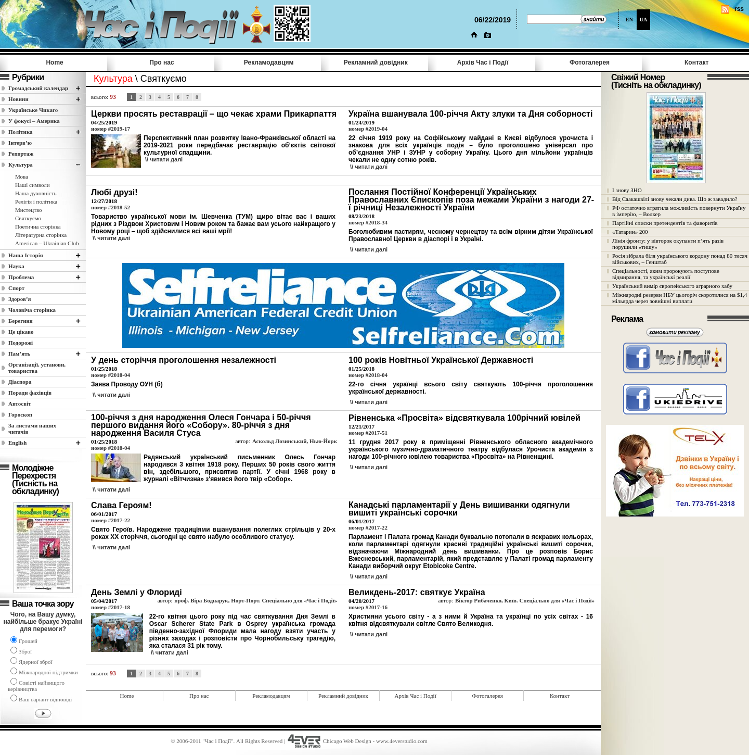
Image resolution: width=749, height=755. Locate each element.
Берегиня (20, 321)
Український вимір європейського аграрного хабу (672, 286)
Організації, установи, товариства (37, 367)
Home (54, 62)
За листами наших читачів (32, 428)
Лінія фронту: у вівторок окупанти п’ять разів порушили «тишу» (668, 243)
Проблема (21, 277)
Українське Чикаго (33, 110)
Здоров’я (19, 299)
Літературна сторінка (41, 235)
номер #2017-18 (110, 607)
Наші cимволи (32, 185)
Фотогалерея (590, 62)
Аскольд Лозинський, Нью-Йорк (294, 441)
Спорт (16, 288)
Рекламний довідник (376, 62)
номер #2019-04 (368, 128)
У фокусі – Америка (34, 121)
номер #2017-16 (368, 607)
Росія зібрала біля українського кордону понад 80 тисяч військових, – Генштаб (679, 259)
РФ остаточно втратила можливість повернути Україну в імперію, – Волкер (678, 211)
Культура (20, 164)
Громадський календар (38, 88)
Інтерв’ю (20, 143)
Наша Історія (25, 255)
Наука (16, 266)
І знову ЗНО (627, 190)
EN (629, 19)
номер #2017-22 (110, 520)
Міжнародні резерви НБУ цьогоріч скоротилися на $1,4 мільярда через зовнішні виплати (679, 298)
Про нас (161, 62)
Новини (18, 99)
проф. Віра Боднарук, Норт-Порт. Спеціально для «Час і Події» (255, 600)
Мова (21, 176)
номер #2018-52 (110, 207)
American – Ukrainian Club (47, 243)
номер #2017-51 (368, 433)
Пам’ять (19, 353)
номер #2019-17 (110, 128)
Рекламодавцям (269, 62)
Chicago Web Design (347, 741)
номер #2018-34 (368, 222)
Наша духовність (35, 193)
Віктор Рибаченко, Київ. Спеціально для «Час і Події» (525, 600)
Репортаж (20, 153)
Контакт (696, 62)
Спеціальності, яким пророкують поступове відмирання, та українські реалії (665, 274)
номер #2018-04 (110, 375)
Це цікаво (21, 332)
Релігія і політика (36, 201)
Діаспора (19, 382)
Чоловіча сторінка (32, 310)
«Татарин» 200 (630, 232)
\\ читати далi (164, 159)
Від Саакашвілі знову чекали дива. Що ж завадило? (675, 199)
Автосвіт (19, 403)
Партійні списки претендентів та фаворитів (665, 223)
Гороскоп (20, 414)
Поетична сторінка (38, 226)
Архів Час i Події (482, 62)
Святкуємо (28, 218)
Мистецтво (28, 210)
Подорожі (20, 342)
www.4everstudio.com (402, 741)
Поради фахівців (29, 392)
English (17, 442)
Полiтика (20, 132)
